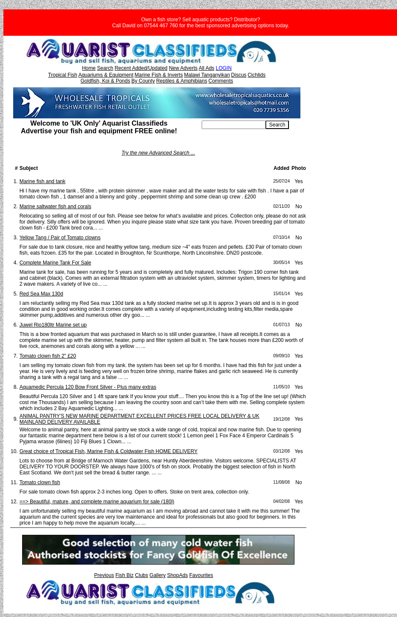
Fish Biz (124, 575)
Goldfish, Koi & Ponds (105, 81)
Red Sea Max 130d (41, 294)
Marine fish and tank (43, 181)
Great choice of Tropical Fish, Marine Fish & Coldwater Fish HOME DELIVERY (109, 451)
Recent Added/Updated (140, 68)
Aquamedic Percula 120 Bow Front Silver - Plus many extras (88, 387)
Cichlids (257, 75)
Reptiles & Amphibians (181, 81)
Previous (104, 575)
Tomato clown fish (40, 482)
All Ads (206, 68)
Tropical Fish (62, 75)
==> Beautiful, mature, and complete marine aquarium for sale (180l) (97, 502)
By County (143, 81)
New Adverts (183, 68)
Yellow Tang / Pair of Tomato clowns (60, 238)
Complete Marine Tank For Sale (55, 263)
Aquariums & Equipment (105, 75)
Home (89, 68)
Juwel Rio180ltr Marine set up (53, 325)
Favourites (201, 575)
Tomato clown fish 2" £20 (48, 356)
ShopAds (177, 575)
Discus (238, 75)
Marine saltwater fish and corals (55, 206)
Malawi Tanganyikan (207, 75)
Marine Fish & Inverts (158, 75)
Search (105, 68)
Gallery (157, 575)
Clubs (141, 575)
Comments (220, 81)
